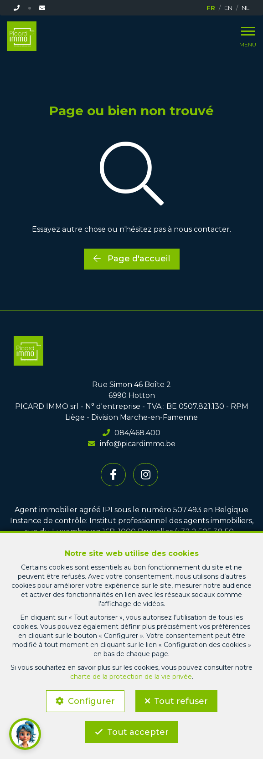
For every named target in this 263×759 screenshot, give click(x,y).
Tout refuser (181, 701)
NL (245, 7)
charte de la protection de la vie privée (131, 676)
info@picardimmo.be (131, 443)
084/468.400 (131, 432)
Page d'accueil (131, 259)
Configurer (91, 701)
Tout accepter (138, 732)
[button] (25, 734)
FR (210, 7)
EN (228, 7)
